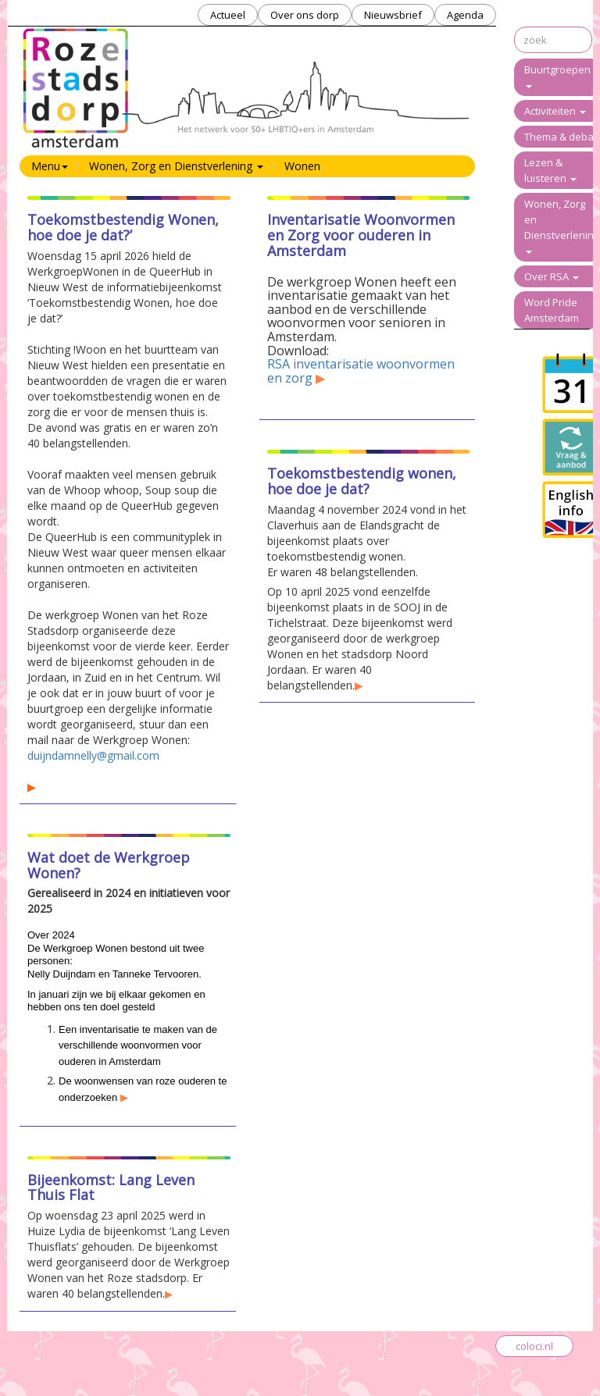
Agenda (465, 15)
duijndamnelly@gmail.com (93, 755)
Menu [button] (49, 165)
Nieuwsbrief (393, 15)
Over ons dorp (304, 15)
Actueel (227, 15)
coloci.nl (534, 1346)
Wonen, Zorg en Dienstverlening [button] (176, 165)
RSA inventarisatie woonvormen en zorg (361, 370)
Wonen (302, 165)
